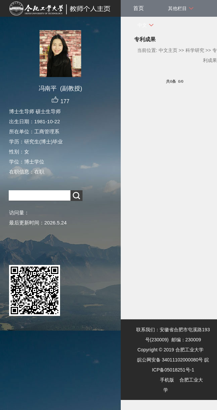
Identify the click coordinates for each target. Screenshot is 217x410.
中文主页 (168, 50)
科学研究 (194, 50)
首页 (138, 8)
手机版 (167, 380)
